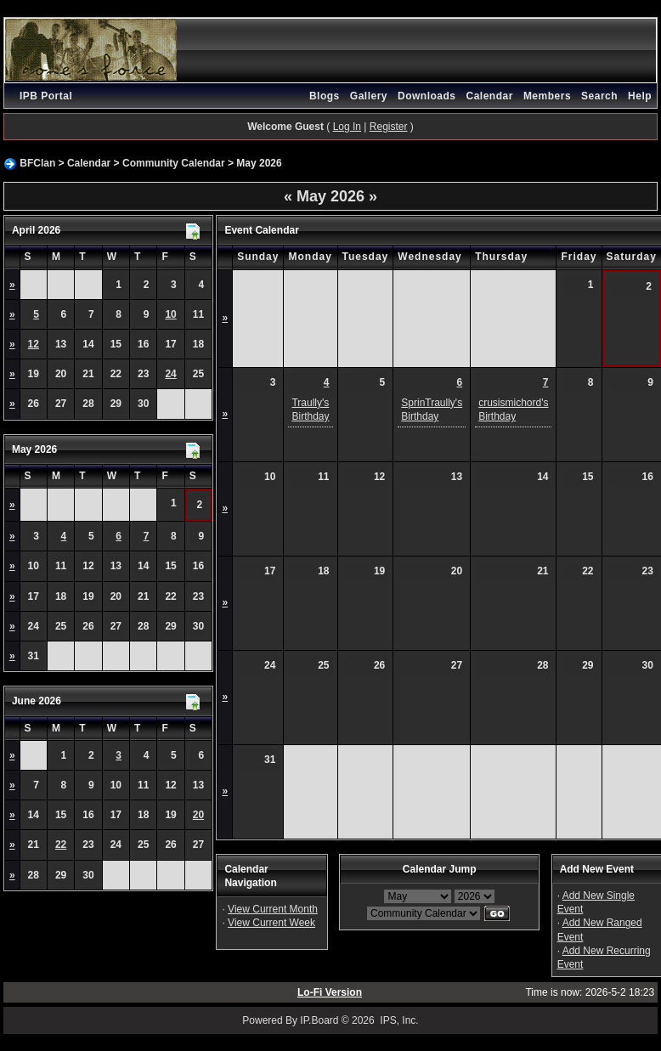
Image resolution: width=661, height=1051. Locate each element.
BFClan (37, 163)
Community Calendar (173, 163)
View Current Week (271, 923)
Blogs (324, 96)
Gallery (368, 96)
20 (198, 815)
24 (170, 374)
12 (33, 344)
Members (547, 96)
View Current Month (273, 909)
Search (599, 96)
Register (389, 127)
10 (170, 314)
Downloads (427, 96)
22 (60, 844)
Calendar (489, 96)
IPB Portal (46, 96)
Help (640, 96)
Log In (347, 127)
